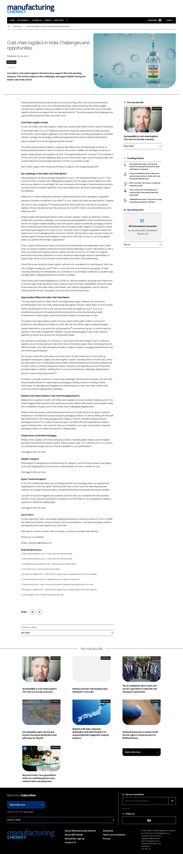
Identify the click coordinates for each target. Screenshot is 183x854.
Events (48, 20)
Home (12, 20)
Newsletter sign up (75, 838)
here (28, 452)
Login (168, 20)
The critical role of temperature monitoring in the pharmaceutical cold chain (143, 192)
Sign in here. (28, 812)
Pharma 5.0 (37, 20)
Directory (59, 20)
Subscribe (154, 20)
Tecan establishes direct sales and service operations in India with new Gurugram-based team (144, 176)
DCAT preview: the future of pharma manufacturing (144, 184)
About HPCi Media (74, 835)
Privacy (106, 838)
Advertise (108, 831)
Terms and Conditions (114, 835)
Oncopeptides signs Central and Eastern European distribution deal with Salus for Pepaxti (144, 167)
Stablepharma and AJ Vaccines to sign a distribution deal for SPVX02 (145, 200)
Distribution (11, 62)
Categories (22, 20)
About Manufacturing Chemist (80, 831)
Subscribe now (132, 752)
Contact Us (70, 842)
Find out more (14, 820)
